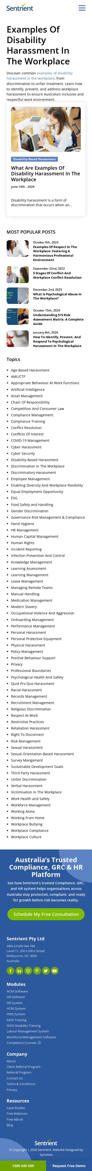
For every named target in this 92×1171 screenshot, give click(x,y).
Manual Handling (25, 594)
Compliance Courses (21, 1043)
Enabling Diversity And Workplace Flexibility (47, 485)
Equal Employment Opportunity (37, 492)
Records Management (29, 696)
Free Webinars (17, 1113)
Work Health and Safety (30, 799)
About (11, 1061)
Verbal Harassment (26, 786)
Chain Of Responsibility (30, 402)
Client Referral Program (23, 1067)
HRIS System (16, 1014)
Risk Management (25, 741)
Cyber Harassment (26, 447)
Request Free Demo (69, 1165)
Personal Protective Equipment (36, 639)
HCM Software (17, 991)
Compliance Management (32, 415)
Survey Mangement (27, 760)
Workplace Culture (26, 837)
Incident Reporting (26, 549)
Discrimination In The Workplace (38, 466)
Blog (10, 1125)
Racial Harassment (26, 690)
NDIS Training (16, 1020)
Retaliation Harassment (30, 728)
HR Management (25, 530)
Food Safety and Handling (32, 504)
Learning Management (29, 575)
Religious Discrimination (31, 709)
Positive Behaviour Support (33, 658)
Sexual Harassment (27, 747)
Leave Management (27, 581)
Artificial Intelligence (28, 389)
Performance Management (33, 626)
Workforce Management (31, 805)
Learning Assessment (28, 568)
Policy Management (27, 651)
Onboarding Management (32, 620)
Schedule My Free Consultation (46, 914)
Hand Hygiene (22, 524)
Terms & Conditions (21, 1084)
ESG (14, 498)
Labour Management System (28, 1031)
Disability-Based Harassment (34, 460)
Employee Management (30, 479)
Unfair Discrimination (28, 779)
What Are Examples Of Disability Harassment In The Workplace (45, 174)
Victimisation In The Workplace (36, 792)
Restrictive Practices (27, 722)
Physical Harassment (28, 645)
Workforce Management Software (31, 1037)
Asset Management (27, 396)
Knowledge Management (31, 562)
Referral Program (19, 1072)
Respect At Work (24, 715)
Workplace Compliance (30, 830)
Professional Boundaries (31, 671)
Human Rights (22, 543)
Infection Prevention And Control (38, 555)
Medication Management (31, 600)
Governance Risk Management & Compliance (48, 517)
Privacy (17, 664)
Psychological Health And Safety (37, 677)
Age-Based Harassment (30, 370)
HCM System (16, 1008)
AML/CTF (18, 376)
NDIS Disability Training (23, 1026)
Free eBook (15, 1119)
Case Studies (16, 1108)
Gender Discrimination (29, 511)
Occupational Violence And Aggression (42, 613)
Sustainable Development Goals (37, 767)
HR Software (16, 997)
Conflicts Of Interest (27, 434)
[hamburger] (82, 8)
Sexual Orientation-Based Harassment (42, 754)
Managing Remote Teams (32, 588)
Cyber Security (23, 453)
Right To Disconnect (27, 734)
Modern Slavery (24, 607)
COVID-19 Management (30, 440)
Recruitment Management (32, 703)
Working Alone (23, 811)
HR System (15, 1003)
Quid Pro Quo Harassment (32, 683)
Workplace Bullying (26, 824)
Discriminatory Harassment (33, 472)
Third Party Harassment (30, 773)
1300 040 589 (23, 1165)
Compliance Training (28, 421)
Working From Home (27, 818)
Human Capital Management (34, 536)
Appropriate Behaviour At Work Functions (45, 383)
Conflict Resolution (26, 428)
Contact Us (15, 1078)
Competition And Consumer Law (37, 408)
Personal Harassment (28, 632)
